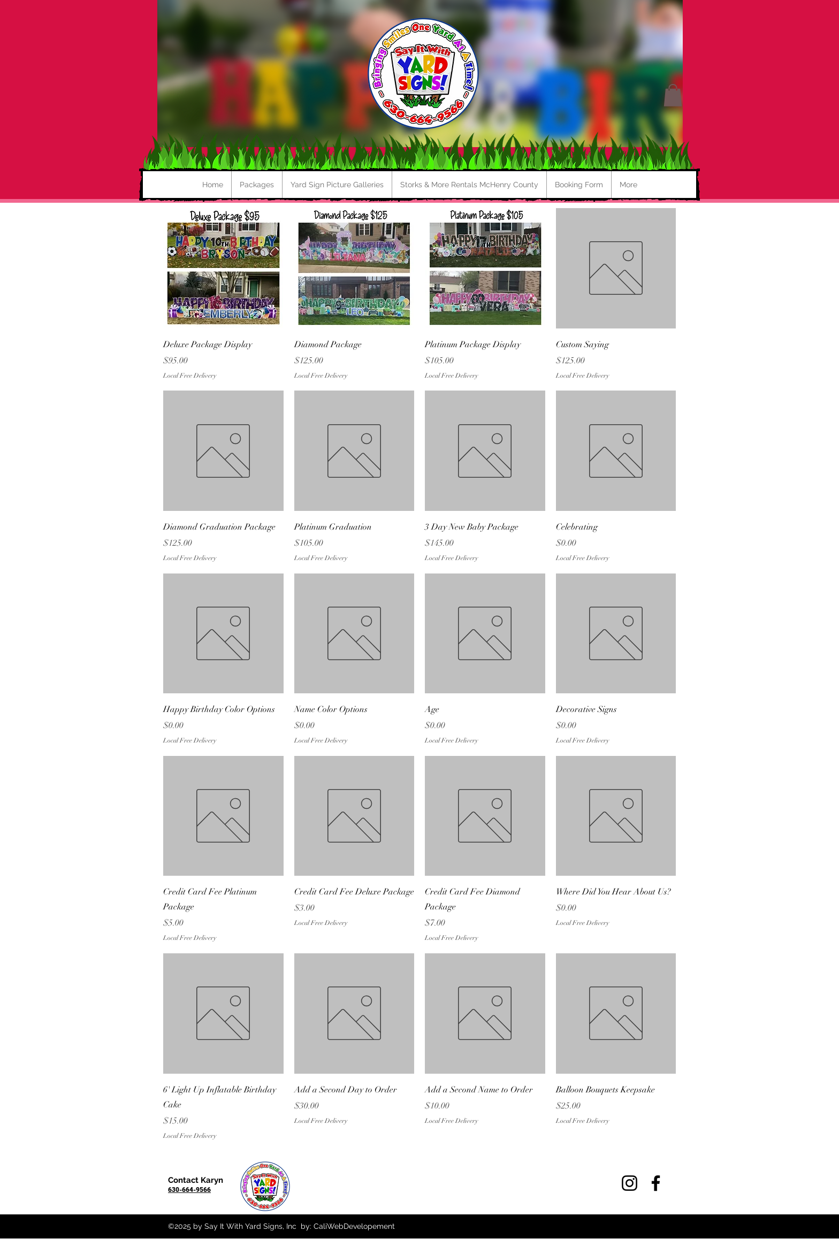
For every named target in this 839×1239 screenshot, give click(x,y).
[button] (672, 95)
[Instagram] (629, 1183)
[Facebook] (655, 1183)
